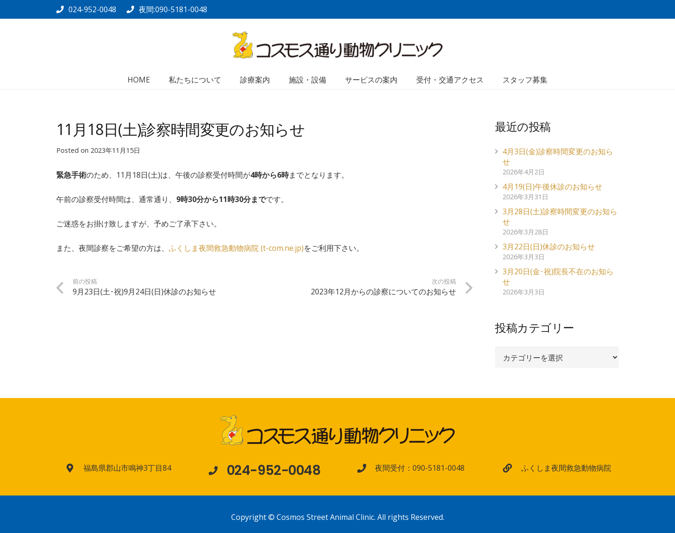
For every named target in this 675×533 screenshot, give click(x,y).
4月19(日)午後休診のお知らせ (552, 186)
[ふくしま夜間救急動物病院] (511, 468)
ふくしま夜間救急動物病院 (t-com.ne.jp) (236, 248)
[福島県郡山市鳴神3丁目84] (74, 468)
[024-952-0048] (217, 470)
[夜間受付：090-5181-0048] (366, 468)
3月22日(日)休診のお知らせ (548, 246)
